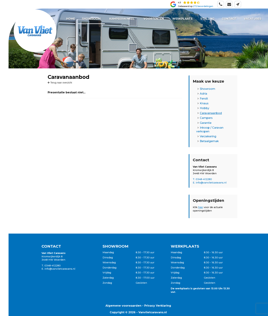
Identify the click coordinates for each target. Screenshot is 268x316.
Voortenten (154, 18)
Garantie (205, 122)
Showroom (91, 18)
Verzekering (208, 136)
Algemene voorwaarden (123, 305)
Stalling (207, 18)
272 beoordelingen (203, 6)
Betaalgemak (209, 141)
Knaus (204, 103)
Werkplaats (182, 18)
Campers (206, 118)
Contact (229, 18)
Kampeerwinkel (122, 18)
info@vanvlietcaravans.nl (59, 268)
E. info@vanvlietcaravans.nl (209, 182)
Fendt (204, 98)
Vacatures (252, 18)
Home (70, 18)
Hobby (204, 108)
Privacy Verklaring (157, 305)
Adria (203, 93)
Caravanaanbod (211, 113)
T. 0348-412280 (202, 179)
